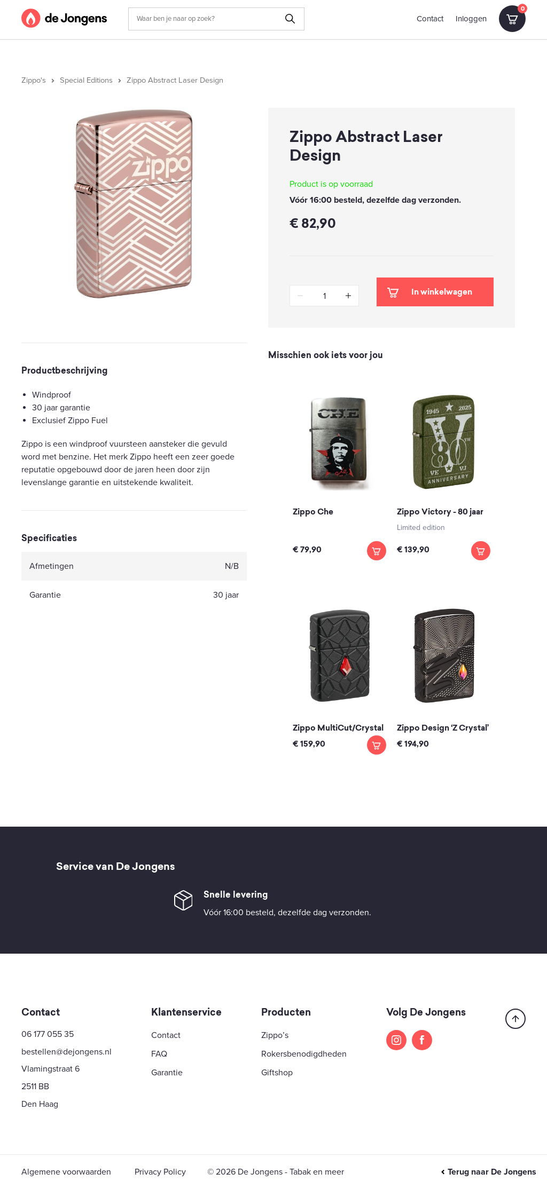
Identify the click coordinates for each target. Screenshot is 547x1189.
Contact (430, 18)
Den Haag (39, 1104)
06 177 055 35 (47, 1034)
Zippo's (33, 80)
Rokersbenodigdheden (304, 1054)
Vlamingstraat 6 (50, 1069)
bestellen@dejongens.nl (66, 1052)
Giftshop (277, 1072)
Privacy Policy (160, 1172)
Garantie (167, 1072)
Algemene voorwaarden (66, 1172)
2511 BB (35, 1086)
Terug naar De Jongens (488, 1172)
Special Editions (86, 80)
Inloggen (471, 18)
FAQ (159, 1054)
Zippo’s (274, 1035)
